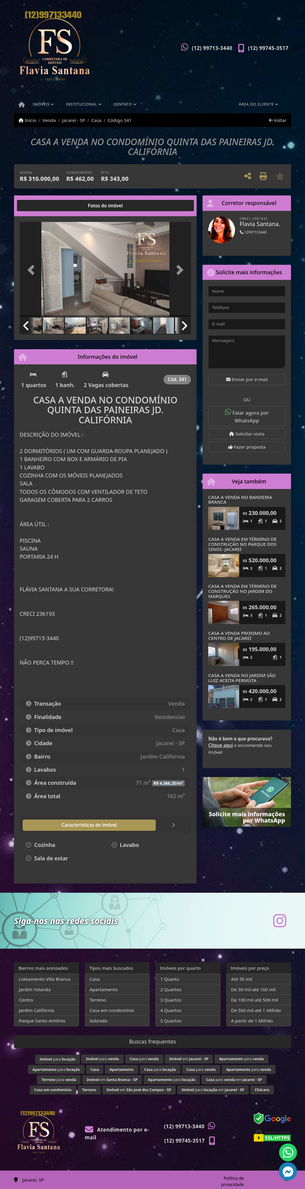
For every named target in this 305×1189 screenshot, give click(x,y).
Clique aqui (220, 745)
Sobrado (99, 1021)
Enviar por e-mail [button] (247, 379)
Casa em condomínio (112, 1010)
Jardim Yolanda (35, 989)
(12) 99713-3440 (212, 48)
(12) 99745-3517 (268, 48)
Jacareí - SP (73, 120)
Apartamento (104, 989)
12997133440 (253, 232)
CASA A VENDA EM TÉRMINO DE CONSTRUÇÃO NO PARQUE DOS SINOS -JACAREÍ (242, 544)
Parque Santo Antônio (42, 1021)
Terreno (98, 1000)
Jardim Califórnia (36, 1010)
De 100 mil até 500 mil (254, 1000)
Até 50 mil (241, 979)
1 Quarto (169, 979)
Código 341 (120, 120)
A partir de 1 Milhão (252, 1021)
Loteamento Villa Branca (44, 979)
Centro (26, 1000)
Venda (49, 120)
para (57, 1059)
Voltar (278, 120)
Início (27, 120)
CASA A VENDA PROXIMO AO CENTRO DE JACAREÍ (239, 635)
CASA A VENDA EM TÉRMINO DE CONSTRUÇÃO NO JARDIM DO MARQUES (242, 591)
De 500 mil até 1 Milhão (256, 1010)
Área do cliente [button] (256, 104)
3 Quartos (170, 1000)
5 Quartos (170, 1021)
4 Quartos (170, 1010)
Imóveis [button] (41, 104)
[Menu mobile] (21, 105)
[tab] (39, 205)
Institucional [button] (81, 104)
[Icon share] (279, 920)
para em (234, 1079)
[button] (32, 270)
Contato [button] (122, 104)
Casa (96, 120)
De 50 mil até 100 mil (253, 989)
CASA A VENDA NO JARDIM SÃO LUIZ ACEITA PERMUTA (242, 677)
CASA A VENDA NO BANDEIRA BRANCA (240, 499)
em (188, 1058)
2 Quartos (170, 989)
